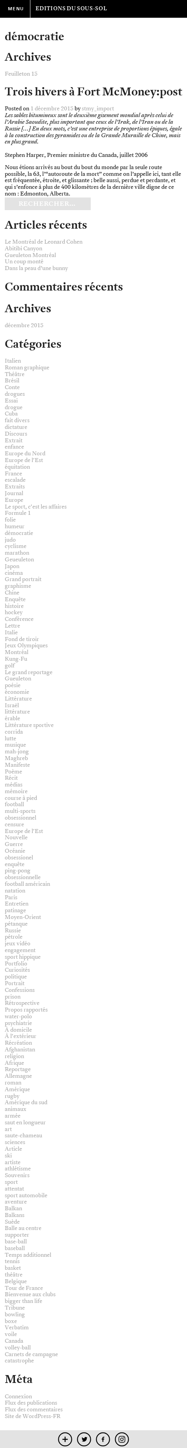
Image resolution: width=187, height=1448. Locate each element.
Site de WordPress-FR (32, 1416)
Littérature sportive (29, 725)
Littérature (18, 699)
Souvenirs (17, 1175)
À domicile (18, 1030)
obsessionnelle (23, 877)
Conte (12, 387)
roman (13, 1082)
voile (11, 1334)
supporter (17, 1235)
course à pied (21, 798)
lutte (10, 738)
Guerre (14, 844)
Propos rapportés (26, 1010)
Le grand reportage (28, 672)
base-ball (16, 1241)
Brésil (12, 380)
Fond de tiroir (22, 639)
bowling (15, 1314)
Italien (13, 361)
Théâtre (14, 374)
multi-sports (20, 811)
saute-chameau (23, 1135)
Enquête (15, 599)
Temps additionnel (28, 1255)
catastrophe (19, 1360)
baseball (15, 1248)
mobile (65, 1439)
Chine (12, 592)
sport (11, 1182)
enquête (14, 864)
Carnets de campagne (31, 1354)
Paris (11, 897)
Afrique (14, 1063)
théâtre (13, 1274)
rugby (12, 1096)
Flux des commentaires (34, 1409)
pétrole (13, 937)
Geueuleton (19, 559)
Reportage (18, 1069)
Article (13, 1149)
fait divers (17, 420)
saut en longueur (25, 1122)
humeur (14, 526)
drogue (13, 407)
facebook (103, 1439)
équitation (17, 467)
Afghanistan (20, 1049)
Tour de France (24, 1288)
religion (14, 1056)
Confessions (20, 990)
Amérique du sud (26, 1102)
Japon (12, 566)
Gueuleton (18, 678)
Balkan (13, 1208)
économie (17, 692)
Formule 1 (18, 513)
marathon (17, 553)
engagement (20, 950)
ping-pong (17, 870)
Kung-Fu (16, 659)
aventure (16, 1202)
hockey (13, 612)
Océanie (15, 851)
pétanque (16, 924)
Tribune (15, 1308)
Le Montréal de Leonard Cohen (43, 242)
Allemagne (18, 1076)
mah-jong (17, 751)
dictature (16, 427)
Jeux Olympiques (26, 645)
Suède (12, 1222)
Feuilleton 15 (21, 74)
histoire (14, 606)
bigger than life (23, 1301)
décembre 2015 (24, 325)
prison (13, 997)
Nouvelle (16, 837)
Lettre (12, 626)
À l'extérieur (20, 1036)
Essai (11, 400)
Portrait (14, 983)
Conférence (19, 619)
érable (12, 718)
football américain (27, 884)
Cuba (11, 413)
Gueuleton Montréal (30, 255)
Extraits (15, 486)
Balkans (14, 1215)
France (13, 473)
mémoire (16, 791)
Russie (13, 930)
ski (8, 1155)
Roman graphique (27, 367)
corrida (14, 732)
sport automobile (26, 1195)
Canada (14, 1341)
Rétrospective (22, 1003)
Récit (11, 778)
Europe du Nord (25, 453)
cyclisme (15, 546)
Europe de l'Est (24, 460)
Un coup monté (24, 261)
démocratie (19, 533)
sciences (15, 1142)
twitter (84, 1439)
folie (10, 520)
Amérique (17, 1089)
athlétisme (18, 1168)
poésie (13, 685)
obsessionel (19, 857)
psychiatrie (18, 1023)
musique (15, 745)
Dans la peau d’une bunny (36, 268)
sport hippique (23, 957)
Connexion (18, 1396)
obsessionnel (20, 818)
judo (10, 540)
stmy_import (98, 108)
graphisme (18, 586)
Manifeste (17, 765)
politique (16, 976)
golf (10, 665)
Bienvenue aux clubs (30, 1294)
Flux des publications (31, 1403)
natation (15, 891)
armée (13, 1116)
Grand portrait (23, 579)
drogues (15, 394)
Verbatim (17, 1327)
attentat (14, 1189)
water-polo (18, 1016)
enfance (14, 447)
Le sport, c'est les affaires (36, 507)
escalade (15, 480)
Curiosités (17, 970)
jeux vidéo (17, 943)
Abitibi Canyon (23, 248)
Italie (11, 632)
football (14, 804)
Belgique (16, 1281)
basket (13, 1268)
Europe (14, 500)
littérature (17, 712)
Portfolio (16, 963)
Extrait (13, 440)
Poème (13, 771)
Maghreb (16, 758)
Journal (14, 493)
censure (14, 824)
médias (13, 784)
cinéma (14, 573)
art (8, 1129)
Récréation (18, 1043)
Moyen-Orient (23, 917)
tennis (12, 1261)
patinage (15, 910)
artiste (13, 1162)
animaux (15, 1109)
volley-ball (18, 1347)
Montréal (16, 652)
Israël (12, 705)
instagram (122, 1439)
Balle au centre (23, 1228)
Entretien (16, 904)
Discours (16, 434)
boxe (11, 1321)
